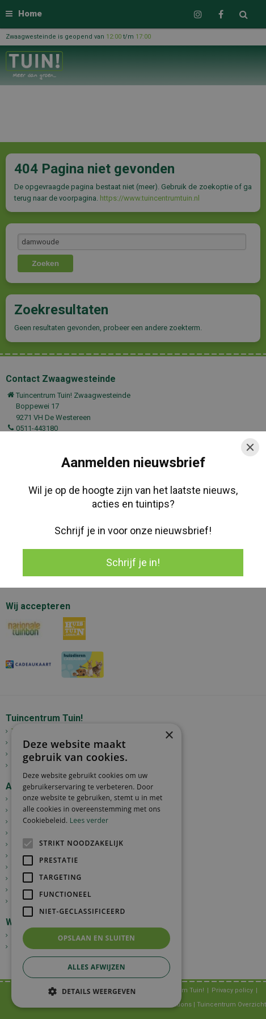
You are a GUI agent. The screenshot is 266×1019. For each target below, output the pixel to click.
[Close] (250, 447)
